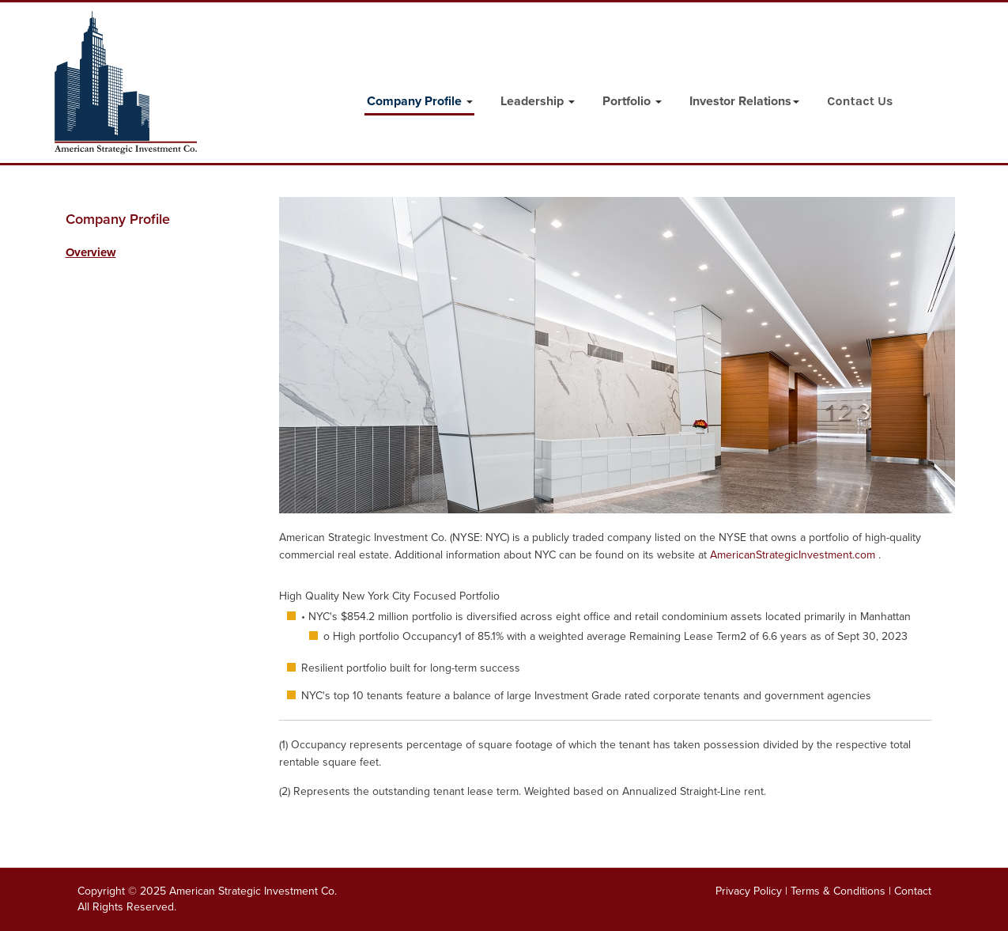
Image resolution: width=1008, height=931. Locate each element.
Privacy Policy (748, 891)
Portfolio (632, 101)
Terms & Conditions (838, 891)
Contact (912, 891)
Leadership (537, 101)
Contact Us (860, 100)
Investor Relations (744, 101)
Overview (91, 252)
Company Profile (420, 101)
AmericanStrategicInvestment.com (794, 555)
